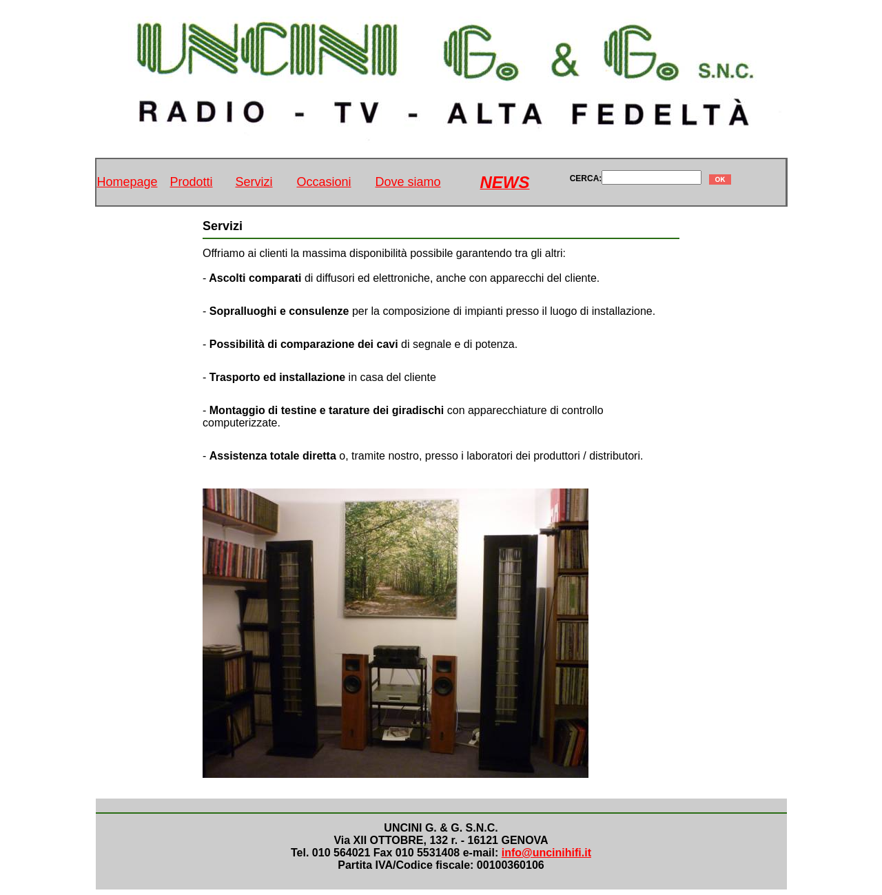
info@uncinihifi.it (546, 852)
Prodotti (191, 182)
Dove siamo (408, 182)
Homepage (126, 182)
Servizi (254, 182)
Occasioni (324, 182)
